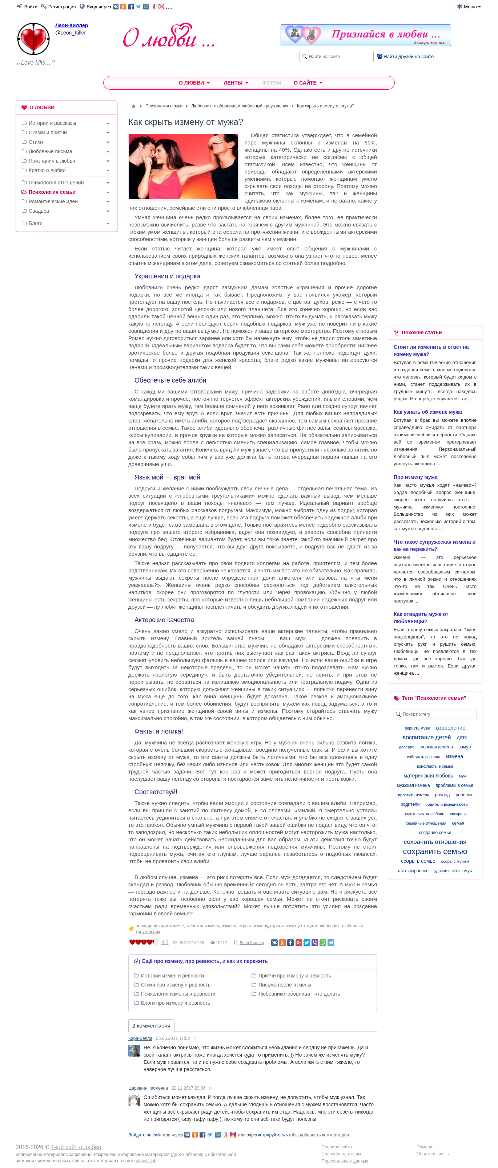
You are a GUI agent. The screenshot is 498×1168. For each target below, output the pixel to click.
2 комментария (151, 1025)
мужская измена (413, 785)
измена (228, 925)
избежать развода (424, 757)
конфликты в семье (435, 766)
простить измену (413, 795)
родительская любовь (423, 814)
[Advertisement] (66, 348)
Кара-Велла (140, 1038)
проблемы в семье (455, 785)
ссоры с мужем (455, 861)
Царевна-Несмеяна (148, 1088)
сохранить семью (435, 851)
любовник (330, 925)
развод (442, 794)
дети (462, 737)
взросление (451, 727)
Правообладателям (341, 1153)
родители (410, 804)
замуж (465, 747)
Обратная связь (433, 1153)
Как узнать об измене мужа (428, 412)
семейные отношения (426, 823)
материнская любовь (428, 776)
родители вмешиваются (447, 804)
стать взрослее (413, 870)
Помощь (425, 1146)
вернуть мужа (417, 728)
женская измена (202, 925)
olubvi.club (146, 1160)
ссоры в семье (418, 861)
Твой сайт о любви (76, 1147)
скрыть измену (253, 925)
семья (458, 823)
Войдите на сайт (145, 1135)
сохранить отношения (435, 841)
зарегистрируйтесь (266, 1135)
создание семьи (435, 832)
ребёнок (464, 794)
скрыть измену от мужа (293, 925)
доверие (406, 747)
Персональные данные (345, 1161)
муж (463, 776)
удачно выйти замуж (453, 871)
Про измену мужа (416, 477)
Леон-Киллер (71, 25)
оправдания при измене (160, 925)
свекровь (458, 814)
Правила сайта (337, 1146)
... (142, 6)
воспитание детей (427, 737)
